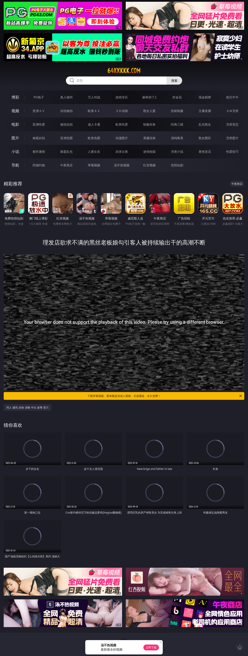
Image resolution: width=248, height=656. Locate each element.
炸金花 (177, 97)
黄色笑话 (205, 151)
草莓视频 (94, 165)
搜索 (174, 80)
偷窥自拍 (39, 138)
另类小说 (177, 151)
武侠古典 (121, 151)
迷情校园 (149, 151)
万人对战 (94, 97)
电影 (15, 124)
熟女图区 (205, 138)
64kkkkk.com (123, 71)
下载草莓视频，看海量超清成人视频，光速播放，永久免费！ (164, 396)
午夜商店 (66, 165)
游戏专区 (121, 97)
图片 (15, 138)
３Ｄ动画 (121, 111)
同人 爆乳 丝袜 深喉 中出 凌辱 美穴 (27, 407)
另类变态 (232, 124)
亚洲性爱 (39, 124)
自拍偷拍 (66, 111)
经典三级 (177, 124)
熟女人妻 (149, 111)
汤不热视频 (121, 165)
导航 (15, 165)
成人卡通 (94, 124)
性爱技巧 (232, 151)
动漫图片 (121, 138)
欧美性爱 (121, 124)
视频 (15, 110)
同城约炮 (39, 165)
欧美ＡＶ (94, 111)
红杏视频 (149, 165)
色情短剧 (177, 165)
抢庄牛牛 (232, 97)
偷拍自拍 (66, 124)
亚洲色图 (66, 138)
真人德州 (66, 97)
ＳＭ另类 (232, 111)
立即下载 (151, 647)
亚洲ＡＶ (39, 111)
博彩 (15, 97)
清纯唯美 (177, 138)
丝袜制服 (177, 111)
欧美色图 (94, 138)
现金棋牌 (205, 97)
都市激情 (39, 151)
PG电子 (39, 97)
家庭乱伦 (66, 151)
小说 (15, 151)
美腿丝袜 (149, 138)
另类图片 (232, 138)
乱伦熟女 (205, 124)
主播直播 (205, 111)
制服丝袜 (149, 124)
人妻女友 (94, 151)
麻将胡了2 (149, 97)
